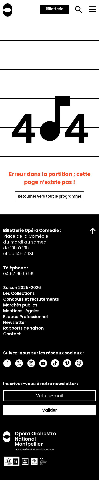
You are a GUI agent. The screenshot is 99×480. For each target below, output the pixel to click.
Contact (12, 334)
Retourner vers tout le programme (49, 196)
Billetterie (54, 8)
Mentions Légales (21, 311)
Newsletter (14, 322)
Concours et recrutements (31, 299)
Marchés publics (20, 305)
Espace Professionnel (25, 317)
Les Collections (19, 293)
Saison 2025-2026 (22, 287)
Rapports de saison (23, 328)
